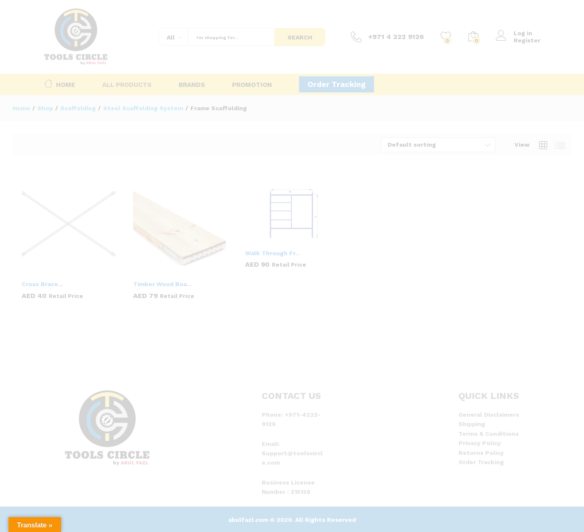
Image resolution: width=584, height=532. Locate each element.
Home (59, 83)
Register (527, 40)
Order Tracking (336, 84)
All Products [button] (126, 85)
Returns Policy (481, 452)
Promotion (252, 85)
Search (300, 37)
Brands (192, 85)
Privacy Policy (479, 443)
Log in (514, 33)
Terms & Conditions (488, 433)
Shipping (471, 424)
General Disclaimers (488, 414)
